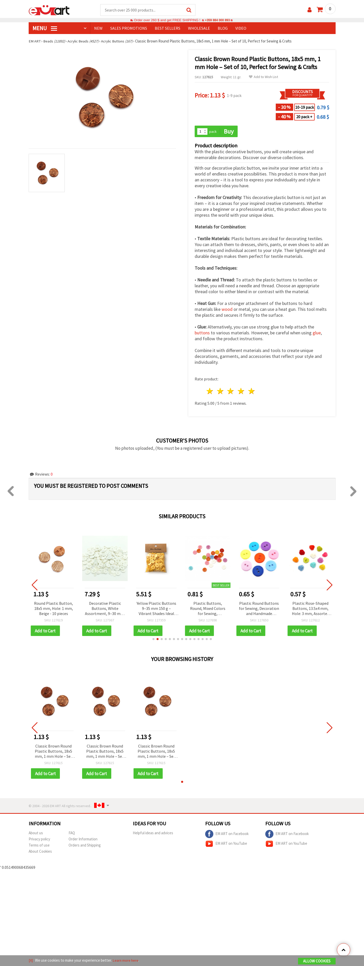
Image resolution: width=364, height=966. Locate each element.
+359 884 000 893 (217, 20)
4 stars (241, 391)
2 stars (220, 391)
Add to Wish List (263, 77)
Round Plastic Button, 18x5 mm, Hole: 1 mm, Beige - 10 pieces (53, 608)
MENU (44, 28)
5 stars (252, 391)
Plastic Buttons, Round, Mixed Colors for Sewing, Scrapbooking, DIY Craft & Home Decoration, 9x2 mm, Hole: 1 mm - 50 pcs (208, 609)
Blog (223, 28)
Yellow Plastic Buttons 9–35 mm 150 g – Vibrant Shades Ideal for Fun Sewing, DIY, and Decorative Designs (156, 609)
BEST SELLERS (167, 28)
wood (227, 310)
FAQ (72, 833)
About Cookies (40, 852)
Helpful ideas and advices (153, 833)
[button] (153, 640)
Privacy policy (39, 839)
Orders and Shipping (85, 845)
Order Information (83, 839)
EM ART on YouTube (226, 844)
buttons (202, 333)
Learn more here (126, 960)
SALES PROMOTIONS (128, 28)
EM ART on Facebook (227, 835)
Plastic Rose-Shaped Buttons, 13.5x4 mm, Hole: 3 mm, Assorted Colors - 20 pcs (310, 609)
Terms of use (39, 845)
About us (36, 833)
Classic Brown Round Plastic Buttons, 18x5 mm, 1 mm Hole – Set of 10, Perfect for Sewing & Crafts (53, 752)
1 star (210, 391)
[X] (31, 960)
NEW (98, 28)
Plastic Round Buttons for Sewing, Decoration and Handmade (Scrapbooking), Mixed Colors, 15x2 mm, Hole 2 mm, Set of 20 (259, 609)
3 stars (231, 391)
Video (240, 28)
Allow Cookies (316, 961)
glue (317, 333)
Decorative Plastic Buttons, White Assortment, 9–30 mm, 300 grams (105, 609)
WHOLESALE (199, 28)
